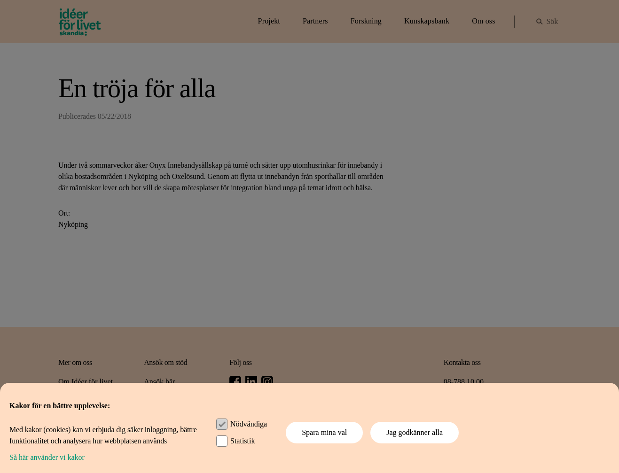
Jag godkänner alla (414, 432)
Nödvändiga (248, 424)
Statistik (242, 441)
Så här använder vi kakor (47, 457)
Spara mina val (324, 432)
